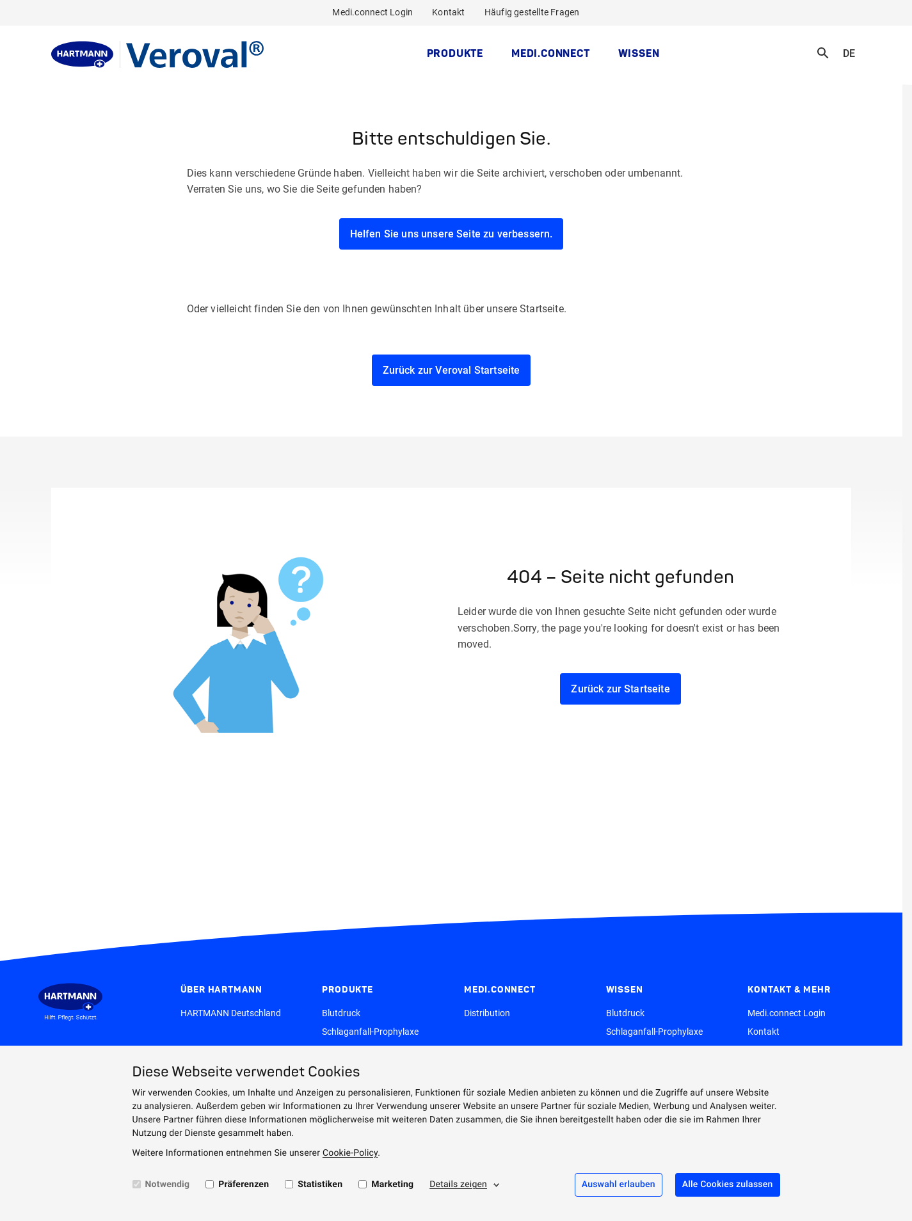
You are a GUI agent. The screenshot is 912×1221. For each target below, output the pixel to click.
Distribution (487, 1013)
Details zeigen (458, 1184)
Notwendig (167, 1184)
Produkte (455, 53)
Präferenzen (243, 1184)
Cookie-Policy (350, 1153)
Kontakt (448, 12)
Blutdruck (341, 1013)
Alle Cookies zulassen (727, 1184)
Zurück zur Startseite (620, 689)
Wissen (639, 53)
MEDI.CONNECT (550, 53)
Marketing (392, 1184)
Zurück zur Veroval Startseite (451, 370)
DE (853, 45)
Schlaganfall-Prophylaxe (370, 1031)
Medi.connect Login (372, 12)
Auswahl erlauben (618, 1184)
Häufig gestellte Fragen (532, 12)
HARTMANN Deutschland (230, 1013)
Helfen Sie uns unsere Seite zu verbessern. (451, 234)
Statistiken (320, 1184)
